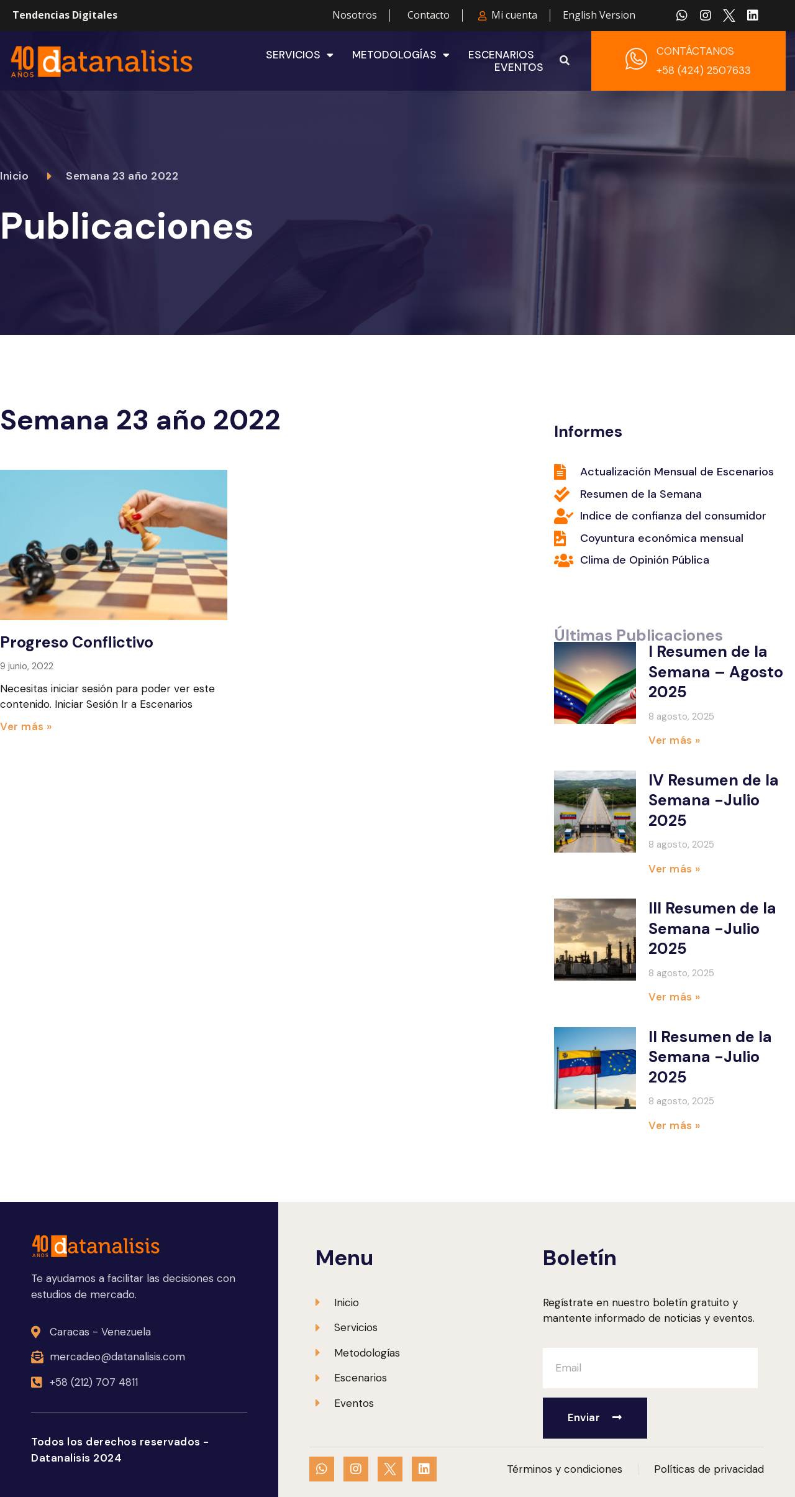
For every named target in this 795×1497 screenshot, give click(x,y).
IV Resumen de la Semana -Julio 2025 (713, 800)
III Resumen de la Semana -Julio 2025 (712, 928)
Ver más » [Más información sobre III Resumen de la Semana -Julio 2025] (674, 997)
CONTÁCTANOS (695, 51)
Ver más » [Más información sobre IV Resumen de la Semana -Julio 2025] (674, 869)
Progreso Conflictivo (76, 642)
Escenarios (501, 54)
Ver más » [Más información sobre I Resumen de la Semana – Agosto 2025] (674, 740)
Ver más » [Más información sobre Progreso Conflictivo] (26, 726)
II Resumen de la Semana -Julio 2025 (710, 1057)
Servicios (300, 54)
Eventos (518, 67)
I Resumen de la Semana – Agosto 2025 (715, 671)
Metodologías (401, 54)
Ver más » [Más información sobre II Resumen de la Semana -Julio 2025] (674, 1125)
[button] (564, 61)
